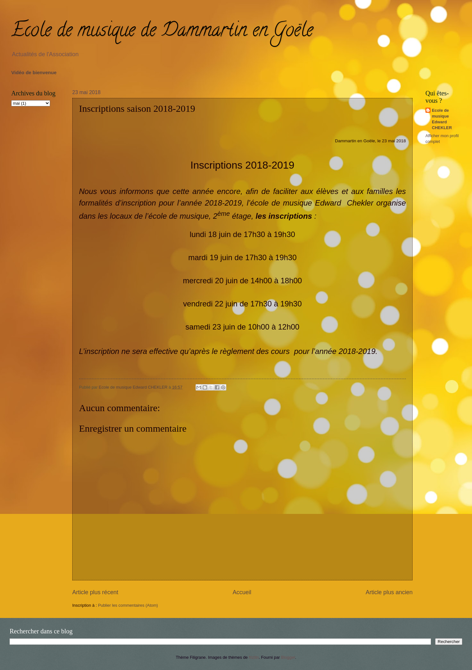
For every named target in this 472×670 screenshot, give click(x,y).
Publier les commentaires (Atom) (128, 605)
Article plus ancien (389, 592)
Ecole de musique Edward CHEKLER (442, 119)
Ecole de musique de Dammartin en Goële (162, 32)
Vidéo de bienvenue (34, 72)
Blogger (288, 657)
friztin (254, 657)
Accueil (241, 592)
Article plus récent (95, 592)
